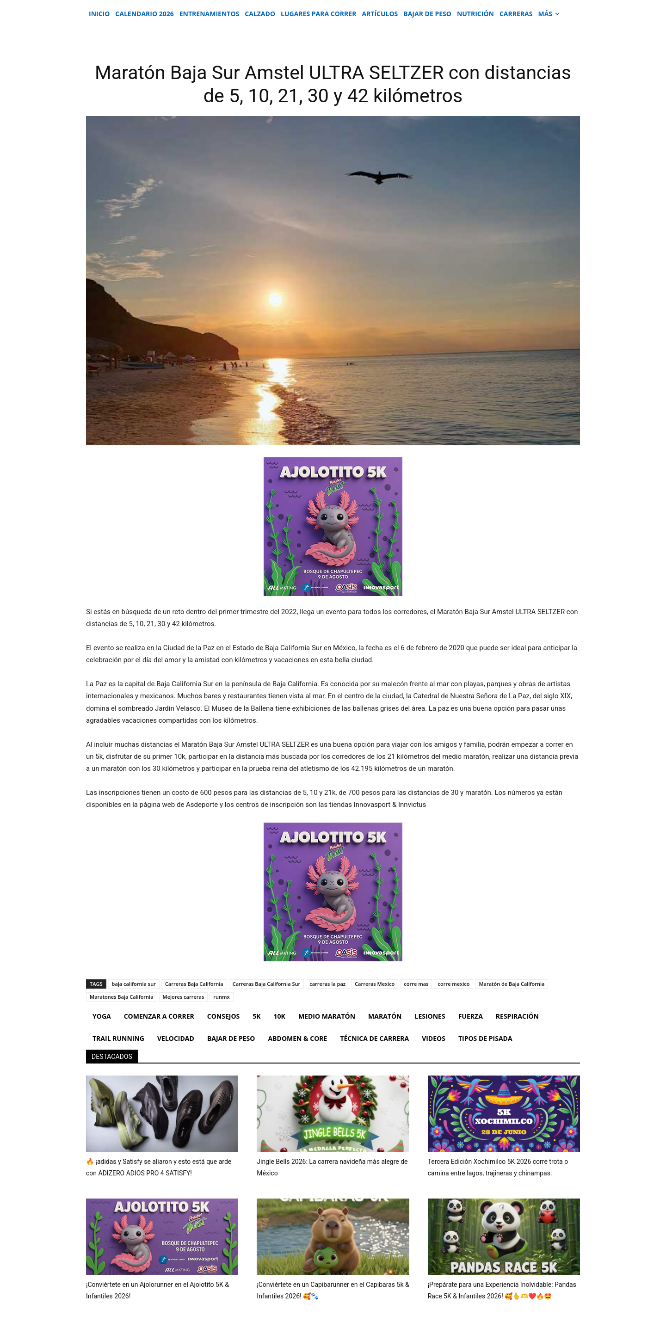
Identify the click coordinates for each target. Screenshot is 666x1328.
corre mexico (453, 983)
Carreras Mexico (375, 983)
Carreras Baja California (194, 983)
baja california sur (134, 983)
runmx (221, 996)
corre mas (416, 983)
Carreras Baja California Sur (266, 983)
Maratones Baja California (122, 996)
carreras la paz (327, 983)
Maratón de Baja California (511, 983)
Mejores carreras (183, 996)
